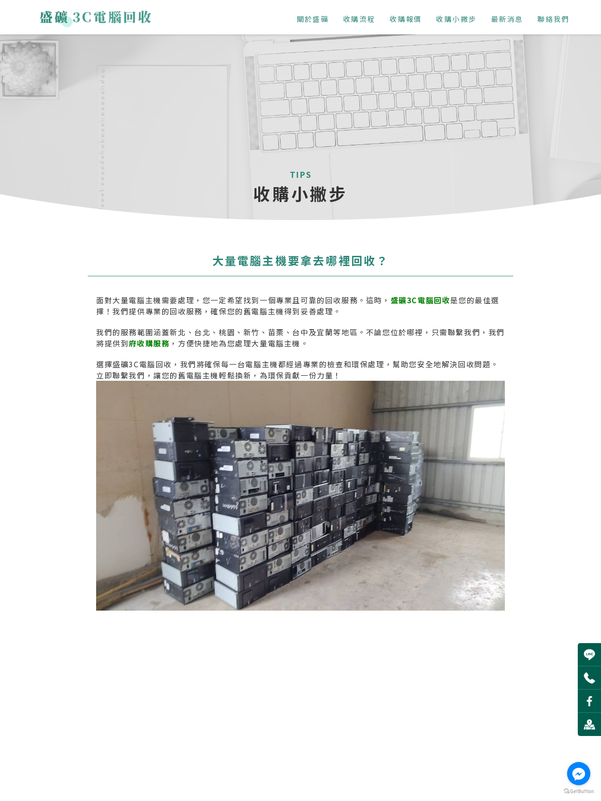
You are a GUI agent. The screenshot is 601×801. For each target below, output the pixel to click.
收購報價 (404, 19)
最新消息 (505, 19)
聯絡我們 (552, 19)
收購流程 (357, 19)
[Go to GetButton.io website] (579, 791)
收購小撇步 (454, 19)
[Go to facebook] (578, 773)
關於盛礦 (311, 19)
